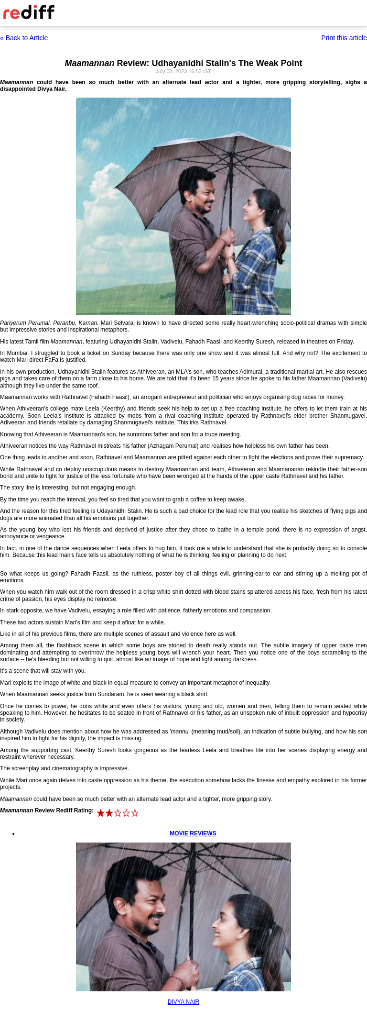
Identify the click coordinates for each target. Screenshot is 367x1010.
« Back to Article (24, 38)
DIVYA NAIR (183, 1002)
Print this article (344, 38)
